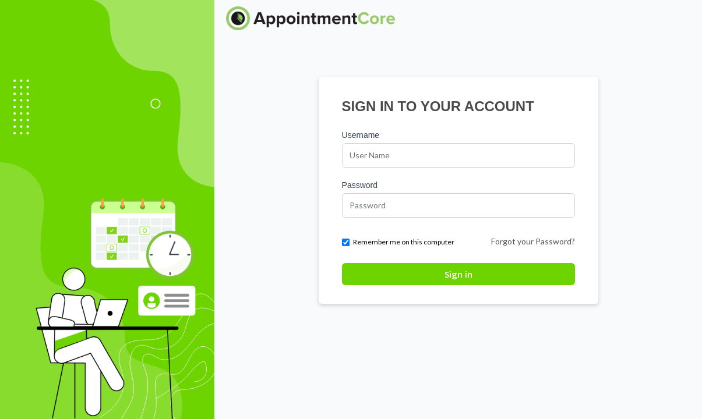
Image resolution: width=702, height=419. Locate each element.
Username (361, 135)
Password (360, 185)
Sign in (458, 274)
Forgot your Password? (533, 241)
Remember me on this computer (398, 241)
